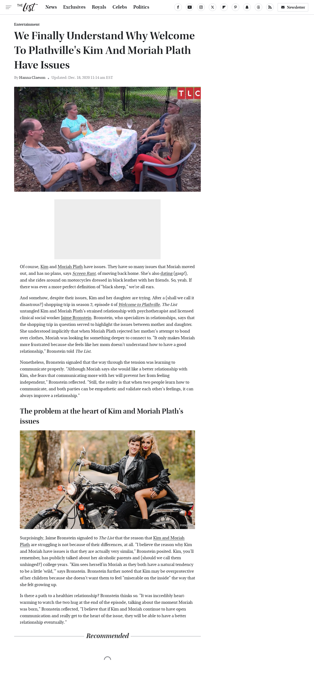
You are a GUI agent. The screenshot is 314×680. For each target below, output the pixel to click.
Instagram (186, 525)
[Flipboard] (224, 7)
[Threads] (258, 7)
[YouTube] (189, 7)
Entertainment (26, 24)
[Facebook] (178, 7)
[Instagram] (201, 7)
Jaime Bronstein (76, 317)
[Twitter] (212, 7)
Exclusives (74, 7)
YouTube (192, 187)
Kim (44, 266)
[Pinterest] (235, 7)
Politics (141, 7)
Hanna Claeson (32, 77)
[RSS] (270, 7)
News (51, 7)
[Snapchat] (247, 7)
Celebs (119, 7)
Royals (99, 7)
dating (166, 273)
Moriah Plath (70, 266)
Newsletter (293, 7)
